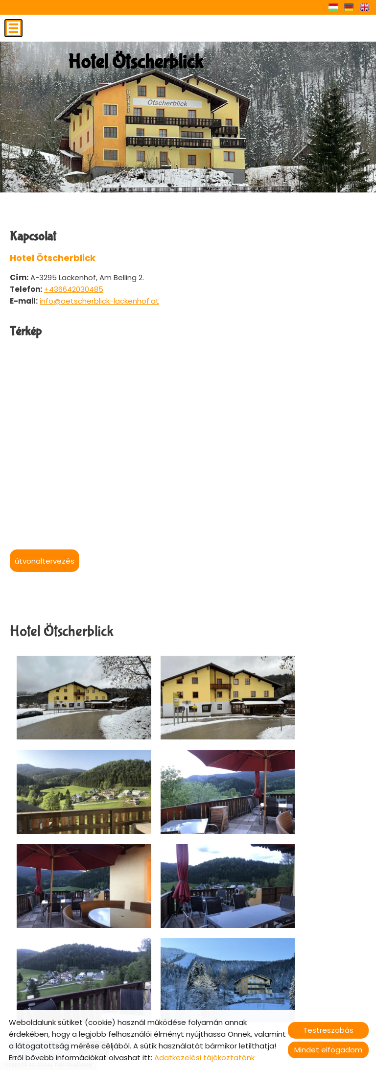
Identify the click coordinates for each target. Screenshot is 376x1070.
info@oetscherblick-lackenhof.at (99, 301)
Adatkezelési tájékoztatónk (204, 1057)
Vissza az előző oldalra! (74, 956)
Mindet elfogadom (328, 1050)
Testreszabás (328, 1030)
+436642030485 (73, 289)
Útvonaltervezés (44, 561)
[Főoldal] (132, 65)
